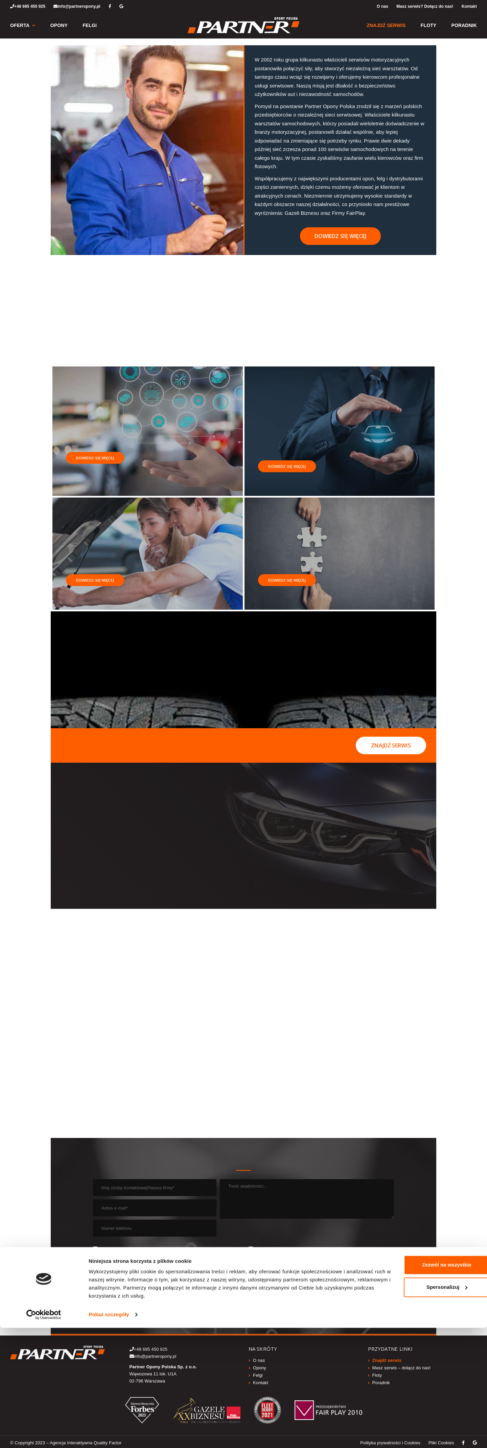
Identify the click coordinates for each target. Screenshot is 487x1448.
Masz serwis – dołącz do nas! (401, 1366)
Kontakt (469, 6)
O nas (382, 6)
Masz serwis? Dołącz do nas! (424, 6)
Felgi (90, 25)
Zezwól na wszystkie (418, 1385)
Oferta (19, 25)
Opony (59, 25)
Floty (428, 25)
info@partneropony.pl (76, 6)
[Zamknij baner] (476, 1377)
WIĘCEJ (196, 1260)
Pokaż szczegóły (109, 1435)
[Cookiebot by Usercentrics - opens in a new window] (43, 1435)
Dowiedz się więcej (341, 236)
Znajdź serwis (386, 25)
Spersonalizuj (418, 1407)
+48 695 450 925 (27, 6)
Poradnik (464, 25)
